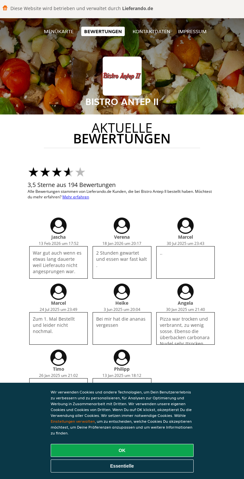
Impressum (192, 31)
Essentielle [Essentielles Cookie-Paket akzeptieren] (122, 466)
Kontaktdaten (151, 31)
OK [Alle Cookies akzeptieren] (122, 450)
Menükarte (58, 31)
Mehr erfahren (75, 197)
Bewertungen (103, 31)
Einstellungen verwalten (73, 421)
